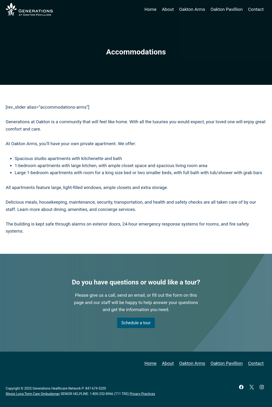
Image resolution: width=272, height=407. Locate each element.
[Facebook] (241, 386)
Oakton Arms (192, 9)
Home (150, 9)
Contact (256, 9)
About (168, 9)
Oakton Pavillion (226, 9)
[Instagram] (261, 386)
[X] (251, 386)
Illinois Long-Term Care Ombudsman (33, 394)
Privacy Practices (142, 394)
